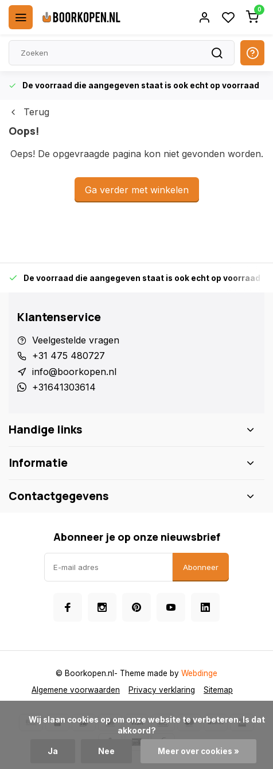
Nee (106, 751)
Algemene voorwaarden (76, 689)
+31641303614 (64, 387)
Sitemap (218, 689)
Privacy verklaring (161, 689)
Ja (53, 751)
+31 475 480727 (68, 355)
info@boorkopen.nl (74, 371)
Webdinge (199, 673)
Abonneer (201, 567)
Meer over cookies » (198, 751)
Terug (29, 112)
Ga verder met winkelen (137, 190)
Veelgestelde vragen (75, 340)
